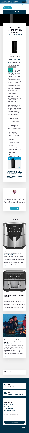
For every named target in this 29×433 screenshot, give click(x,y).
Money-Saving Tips (8, 408)
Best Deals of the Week (9, 404)
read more (6, 265)
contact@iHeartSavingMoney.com (15, 393)
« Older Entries (6, 360)
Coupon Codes (7, 406)
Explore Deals (7, 7)
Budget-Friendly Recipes (9, 410)
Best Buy (20, 34)
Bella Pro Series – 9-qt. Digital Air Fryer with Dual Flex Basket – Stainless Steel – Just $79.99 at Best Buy (14, 295)
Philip (10, 34)
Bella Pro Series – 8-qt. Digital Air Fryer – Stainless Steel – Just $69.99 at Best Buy (13, 252)
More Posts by (14, 207)
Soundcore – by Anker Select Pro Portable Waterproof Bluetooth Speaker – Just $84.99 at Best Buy (14, 341)
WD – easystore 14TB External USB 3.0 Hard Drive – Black (14, 60)
